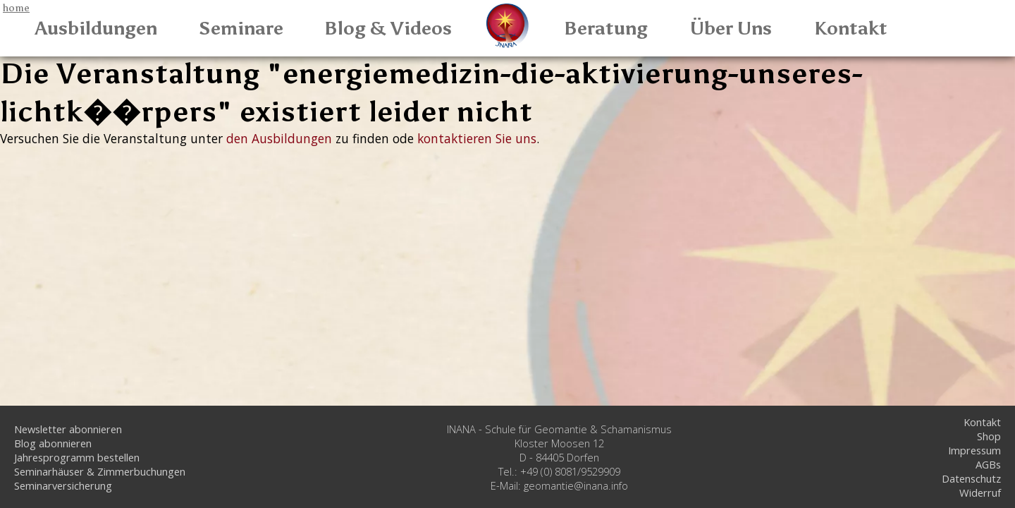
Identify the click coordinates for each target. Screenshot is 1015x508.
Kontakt (850, 28)
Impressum (974, 450)
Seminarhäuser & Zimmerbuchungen (99, 471)
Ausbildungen (96, 28)
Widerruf (980, 492)
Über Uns (731, 28)
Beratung (606, 28)
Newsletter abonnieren (68, 429)
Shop (989, 436)
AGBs (988, 464)
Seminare (241, 28)
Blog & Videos (388, 28)
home (16, 7)
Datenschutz (971, 478)
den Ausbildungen (279, 138)
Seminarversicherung (63, 485)
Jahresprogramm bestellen (77, 457)
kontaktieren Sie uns (476, 138)
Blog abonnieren (53, 443)
